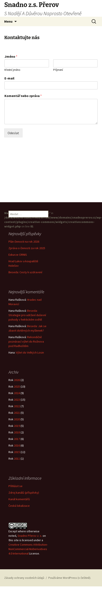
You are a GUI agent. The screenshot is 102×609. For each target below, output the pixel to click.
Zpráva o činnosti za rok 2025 (26, 248)
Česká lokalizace (19, 507)
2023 (17, 401)
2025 (17, 388)
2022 (17, 408)
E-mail (9, 78)
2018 (17, 434)
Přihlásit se (15, 488)
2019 (17, 428)
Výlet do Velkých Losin (30, 352)
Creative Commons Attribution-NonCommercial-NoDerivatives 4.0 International (28, 550)
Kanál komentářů (19, 501)
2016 (17, 447)
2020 (17, 421)
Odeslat (13, 133)
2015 (17, 454)
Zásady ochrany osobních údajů (24, 578)
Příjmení (58, 70)
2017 (17, 441)
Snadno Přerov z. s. (30, 537)
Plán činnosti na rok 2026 (23, 241)
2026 (17, 382)
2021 (17, 414)
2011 (17, 460)
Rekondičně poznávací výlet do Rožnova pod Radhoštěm (26, 341)
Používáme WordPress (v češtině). (69, 578)
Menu (8, 21)
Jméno (10, 56)
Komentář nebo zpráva (23, 96)
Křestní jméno (12, 70)
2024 (17, 395)
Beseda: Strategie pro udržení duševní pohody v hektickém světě (27, 315)
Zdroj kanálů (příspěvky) (23, 494)
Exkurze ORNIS (17, 254)
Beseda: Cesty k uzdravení (25, 272)
